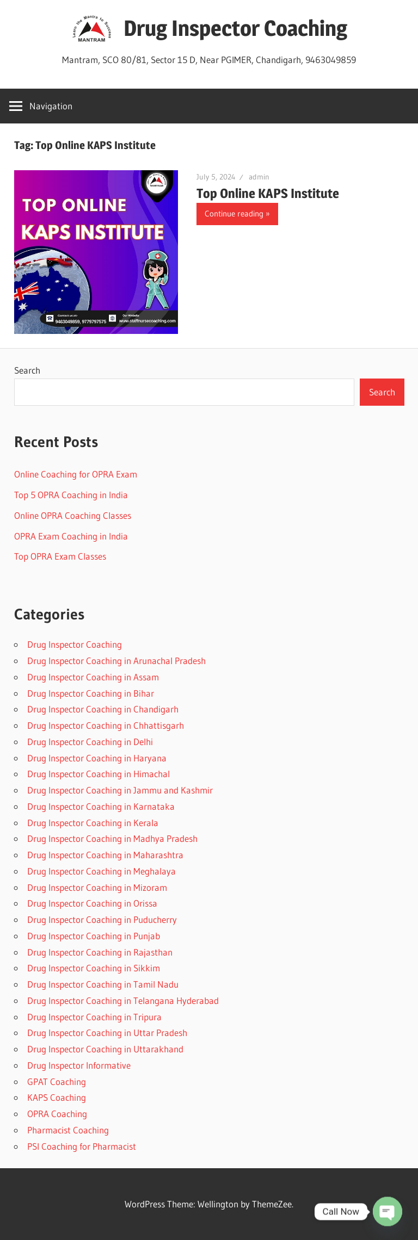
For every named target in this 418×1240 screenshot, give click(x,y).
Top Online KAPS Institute (267, 193)
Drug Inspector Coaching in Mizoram (97, 887)
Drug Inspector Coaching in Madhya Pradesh (112, 838)
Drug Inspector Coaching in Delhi (90, 741)
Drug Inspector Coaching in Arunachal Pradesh (116, 660)
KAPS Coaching (56, 1097)
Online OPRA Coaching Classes (72, 515)
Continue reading (234, 213)
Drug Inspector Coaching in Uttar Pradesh (107, 1032)
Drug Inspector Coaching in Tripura (94, 1016)
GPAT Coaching (56, 1081)
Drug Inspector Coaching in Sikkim (93, 968)
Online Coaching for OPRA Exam (75, 474)
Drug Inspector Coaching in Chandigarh (103, 709)
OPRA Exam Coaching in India (71, 536)
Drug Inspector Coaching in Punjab (93, 935)
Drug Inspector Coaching (235, 28)
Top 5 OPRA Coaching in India (71, 494)
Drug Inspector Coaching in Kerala (92, 822)
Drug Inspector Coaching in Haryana (97, 758)
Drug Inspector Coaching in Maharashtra (105, 854)
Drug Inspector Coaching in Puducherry (102, 919)
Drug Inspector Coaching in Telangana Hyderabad (123, 1000)
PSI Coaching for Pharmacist (81, 1146)
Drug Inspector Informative (79, 1065)
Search (27, 370)
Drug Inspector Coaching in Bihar (90, 693)
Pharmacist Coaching (68, 1130)
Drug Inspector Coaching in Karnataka (101, 806)
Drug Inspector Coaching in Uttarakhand (105, 1049)
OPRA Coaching (57, 1113)
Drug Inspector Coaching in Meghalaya (101, 871)
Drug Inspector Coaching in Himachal (98, 773)
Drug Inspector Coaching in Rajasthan (100, 952)
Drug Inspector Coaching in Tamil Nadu (103, 984)
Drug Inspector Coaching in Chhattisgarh (105, 725)
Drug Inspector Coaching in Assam (93, 677)
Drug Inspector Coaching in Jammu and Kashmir (120, 790)
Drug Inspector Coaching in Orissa (92, 903)
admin (259, 177)
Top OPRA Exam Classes (60, 556)
